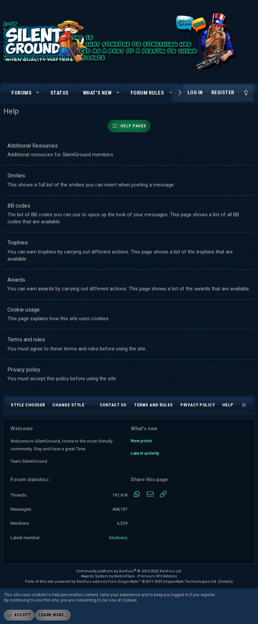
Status (59, 93)
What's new (97, 93)
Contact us (113, 404)
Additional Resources (32, 146)
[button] (38, 93)
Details (225, 581)
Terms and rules (26, 339)
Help (227, 404)
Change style (68, 404)
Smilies (16, 175)
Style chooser (28, 404)
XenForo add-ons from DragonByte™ (109, 581)
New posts (142, 440)
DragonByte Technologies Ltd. (190, 581)
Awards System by (129, 576)
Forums (21, 93)
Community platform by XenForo (129, 571)
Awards (16, 280)
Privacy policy (23, 369)
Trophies (17, 242)
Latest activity (145, 452)
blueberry (118, 537)
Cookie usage (23, 309)
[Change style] (246, 93)
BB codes (18, 206)
